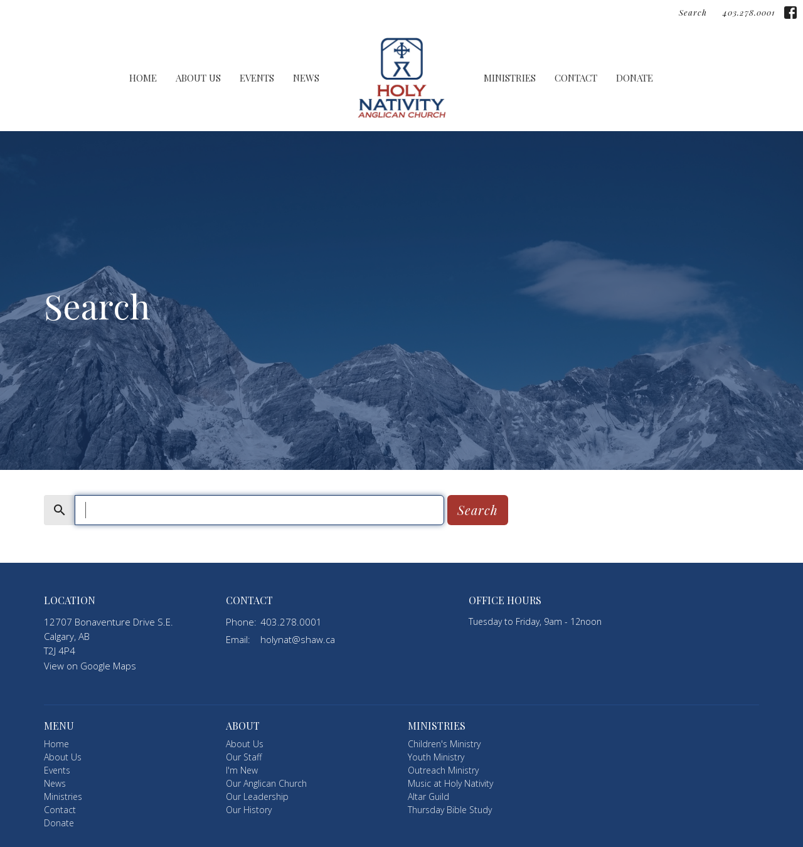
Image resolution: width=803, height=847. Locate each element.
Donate (634, 78)
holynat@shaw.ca (297, 639)
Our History (249, 810)
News (306, 78)
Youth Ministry (436, 757)
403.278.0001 (749, 12)
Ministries (510, 78)
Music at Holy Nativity (450, 783)
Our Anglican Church (266, 783)
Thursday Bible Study (450, 810)
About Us (198, 78)
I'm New (242, 770)
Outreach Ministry (443, 770)
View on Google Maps (90, 665)
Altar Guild (428, 796)
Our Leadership (257, 796)
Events (257, 78)
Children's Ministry (444, 744)
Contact (576, 78)
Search (693, 12)
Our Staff (244, 757)
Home (143, 78)
